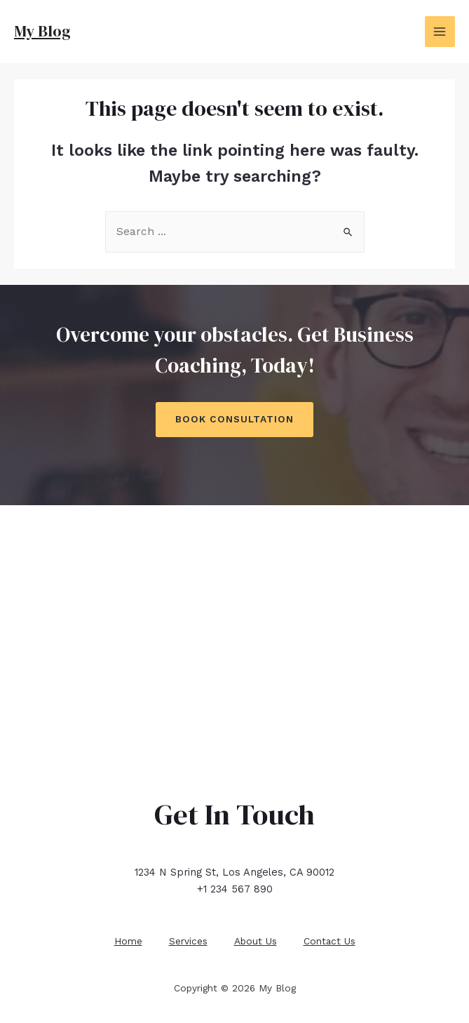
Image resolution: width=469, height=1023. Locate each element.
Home (126, 939)
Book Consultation (234, 418)
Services (187, 939)
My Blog (43, 31)
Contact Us (332, 939)
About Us (256, 939)
